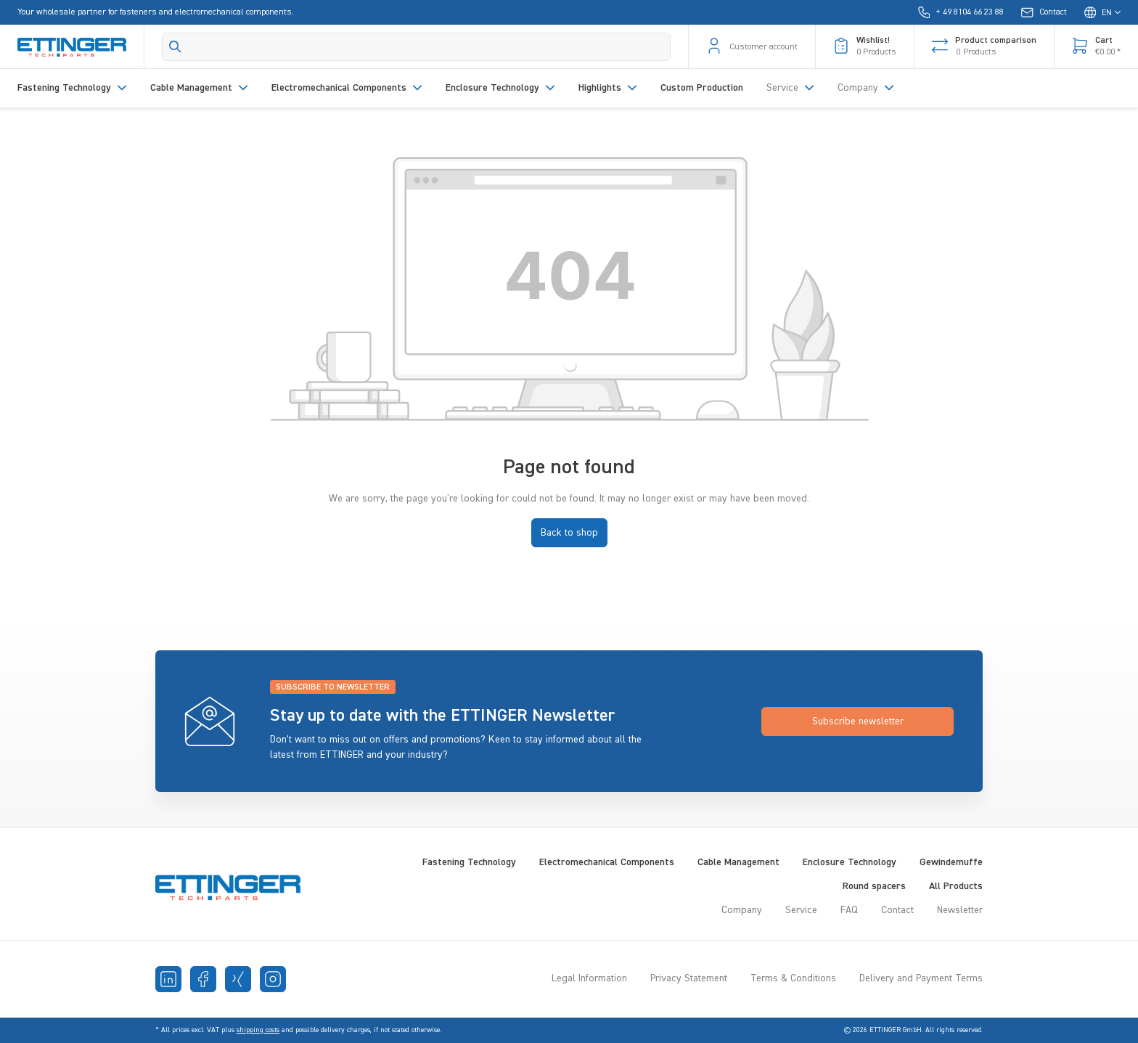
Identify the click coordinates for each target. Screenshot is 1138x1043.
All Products (956, 886)
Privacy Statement (688, 978)
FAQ (849, 910)
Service (801, 910)
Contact (897, 910)
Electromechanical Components (606, 862)
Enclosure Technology (849, 862)
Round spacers (874, 886)
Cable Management (738, 862)
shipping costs (258, 1030)
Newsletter (960, 910)
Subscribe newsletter (858, 721)
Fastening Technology (469, 862)
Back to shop (569, 533)
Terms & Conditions (793, 978)
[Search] (416, 47)
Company (741, 910)
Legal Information (589, 978)
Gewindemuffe (951, 862)
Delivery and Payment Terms (921, 978)
